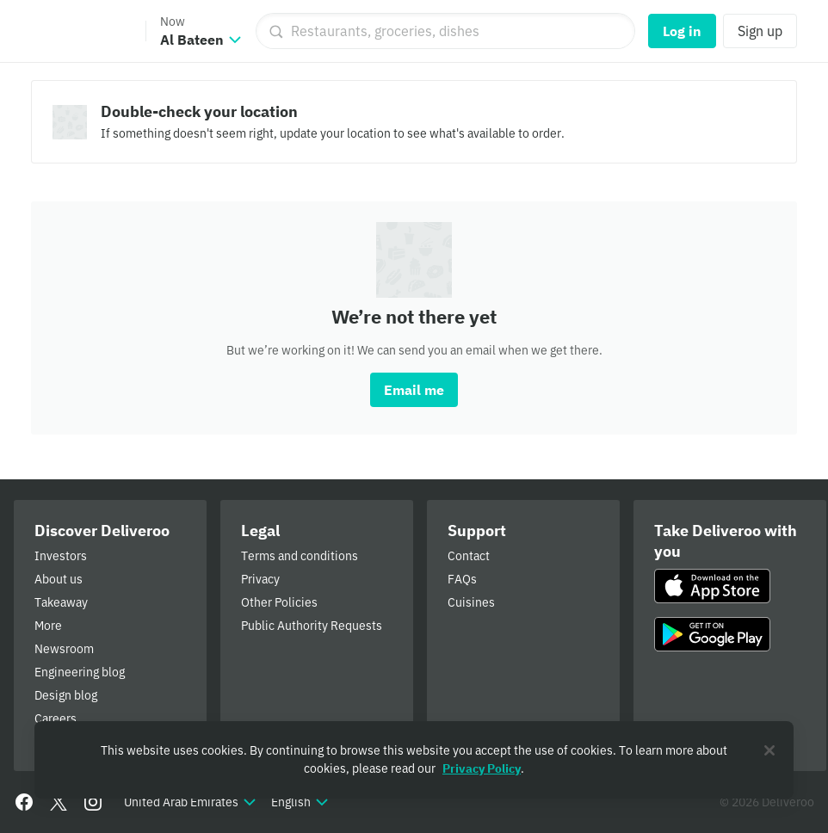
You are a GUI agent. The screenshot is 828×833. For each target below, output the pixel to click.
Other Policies (279, 602)
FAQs (462, 579)
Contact (469, 556)
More (48, 625)
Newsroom (64, 649)
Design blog (65, 695)
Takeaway (61, 602)
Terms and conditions (299, 556)
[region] (414, 760)
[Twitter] (58, 802)
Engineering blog (79, 672)
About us (58, 579)
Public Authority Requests (311, 625)
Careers (55, 718)
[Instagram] (93, 802)
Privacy (260, 579)
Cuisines (471, 602)
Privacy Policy (481, 768)
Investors (60, 556)
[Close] (769, 750)
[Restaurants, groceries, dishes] (445, 31)
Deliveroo (80, 31)
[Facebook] (24, 802)
